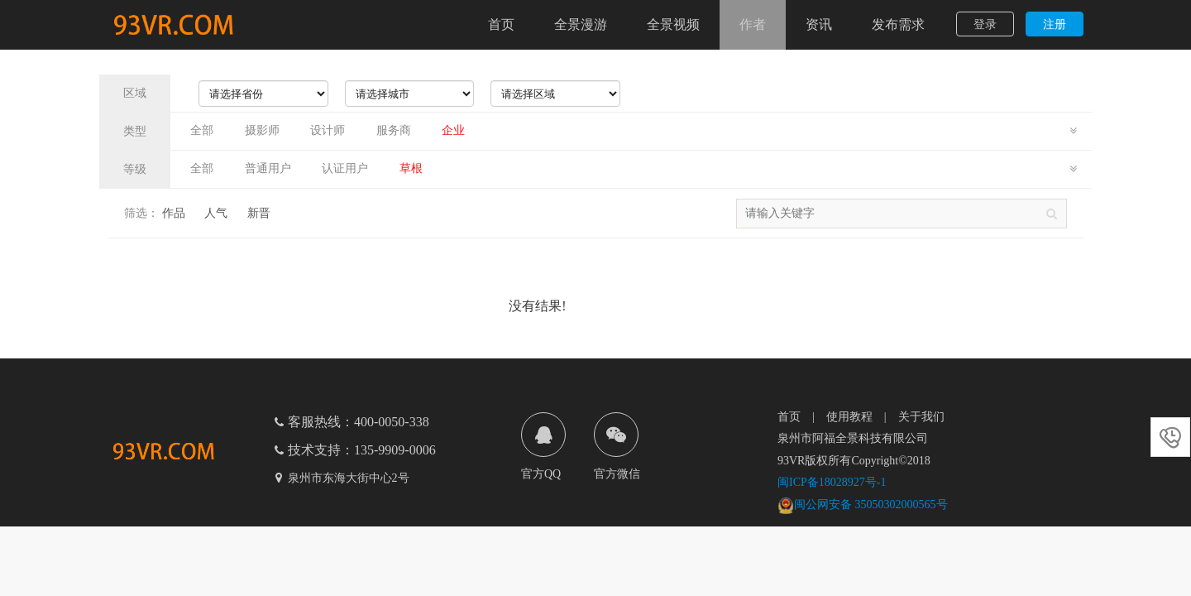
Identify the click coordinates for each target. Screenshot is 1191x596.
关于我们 (921, 417)
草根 (411, 168)
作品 (173, 213)
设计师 (327, 130)
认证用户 (345, 168)
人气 (215, 213)
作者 (752, 24)
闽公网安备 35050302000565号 (862, 504)
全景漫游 (580, 24)
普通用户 (268, 168)
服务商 (393, 130)
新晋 (258, 213)
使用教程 (849, 417)
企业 (453, 130)
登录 (985, 24)
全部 (201, 130)
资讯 (819, 24)
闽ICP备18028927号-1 (831, 482)
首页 (501, 24)
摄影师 (262, 130)
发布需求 (898, 24)
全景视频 (673, 24)
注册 (1054, 24)
